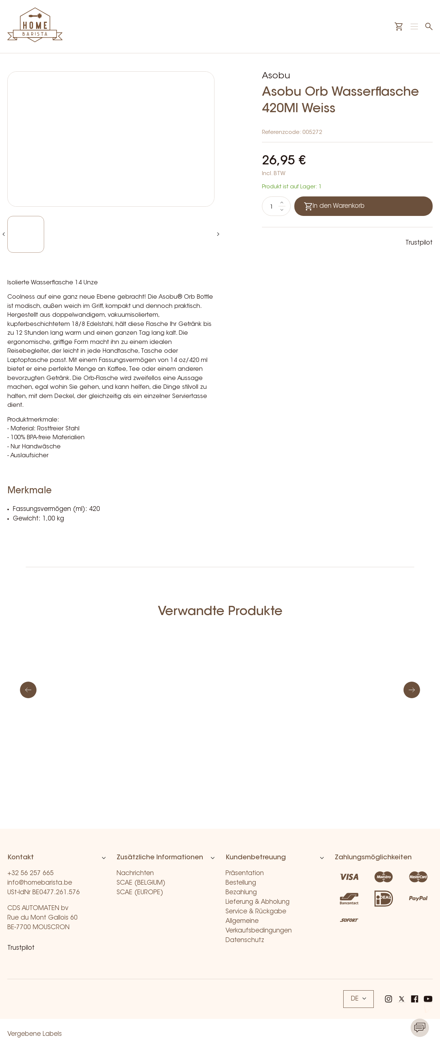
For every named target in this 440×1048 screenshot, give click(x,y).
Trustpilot (419, 243)
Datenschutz (245, 940)
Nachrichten (135, 873)
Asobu (276, 76)
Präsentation (245, 873)
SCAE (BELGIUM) (141, 883)
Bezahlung (241, 892)
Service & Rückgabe (256, 912)
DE (358, 998)
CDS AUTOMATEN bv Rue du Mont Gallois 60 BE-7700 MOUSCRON (42, 918)
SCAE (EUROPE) (140, 892)
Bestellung (241, 883)
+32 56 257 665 (30, 873)
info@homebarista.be (39, 883)
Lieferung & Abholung (258, 902)
